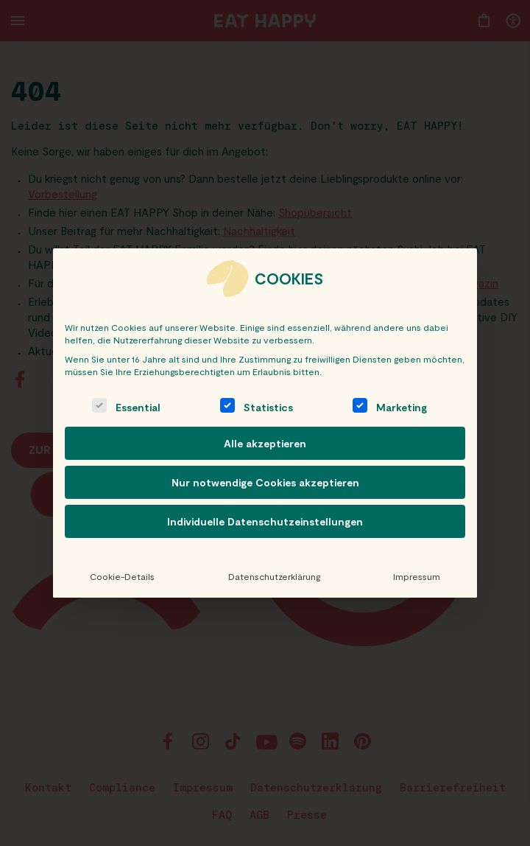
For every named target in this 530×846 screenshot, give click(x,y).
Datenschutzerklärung (273, 576)
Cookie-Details (122, 576)
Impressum (416, 576)
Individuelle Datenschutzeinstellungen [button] (265, 521)
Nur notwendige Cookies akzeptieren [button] (265, 482)
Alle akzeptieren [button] (265, 443)
